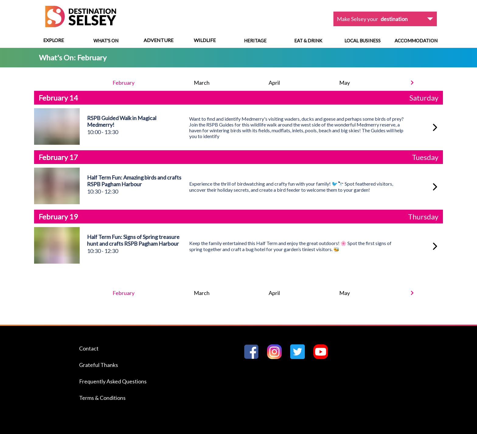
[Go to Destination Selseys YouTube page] (323, 357)
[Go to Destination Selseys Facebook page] (253, 357)
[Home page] (80, 25)
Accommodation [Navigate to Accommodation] (416, 40)
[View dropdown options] (385, 19)
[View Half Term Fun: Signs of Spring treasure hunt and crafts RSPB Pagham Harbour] (57, 262)
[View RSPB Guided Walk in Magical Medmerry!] (57, 143)
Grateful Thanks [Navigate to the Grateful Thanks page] (98, 364)
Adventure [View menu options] (158, 40)
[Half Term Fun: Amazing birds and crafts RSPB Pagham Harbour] (435, 186)
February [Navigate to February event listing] (123, 82)
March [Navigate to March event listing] (202, 82)
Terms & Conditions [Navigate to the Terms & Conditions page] (102, 397)
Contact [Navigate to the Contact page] (89, 348)
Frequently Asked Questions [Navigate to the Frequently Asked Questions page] (113, 381)
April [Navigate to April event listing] (274, 82)
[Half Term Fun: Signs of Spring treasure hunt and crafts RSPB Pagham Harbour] (435, 246)
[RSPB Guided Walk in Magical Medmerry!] (435, 127)
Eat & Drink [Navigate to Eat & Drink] (308, 40)
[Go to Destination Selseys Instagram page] (276, 357)
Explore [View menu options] (53, 40)
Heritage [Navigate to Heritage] (255, 40)
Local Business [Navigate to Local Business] (362, 40)
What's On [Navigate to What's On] (105, 40)
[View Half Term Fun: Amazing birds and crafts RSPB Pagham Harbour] (57, 202)
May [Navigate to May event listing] (344, 82)
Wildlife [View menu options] (205, 40)
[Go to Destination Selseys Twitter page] (300, 357)
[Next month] (412, 82)
